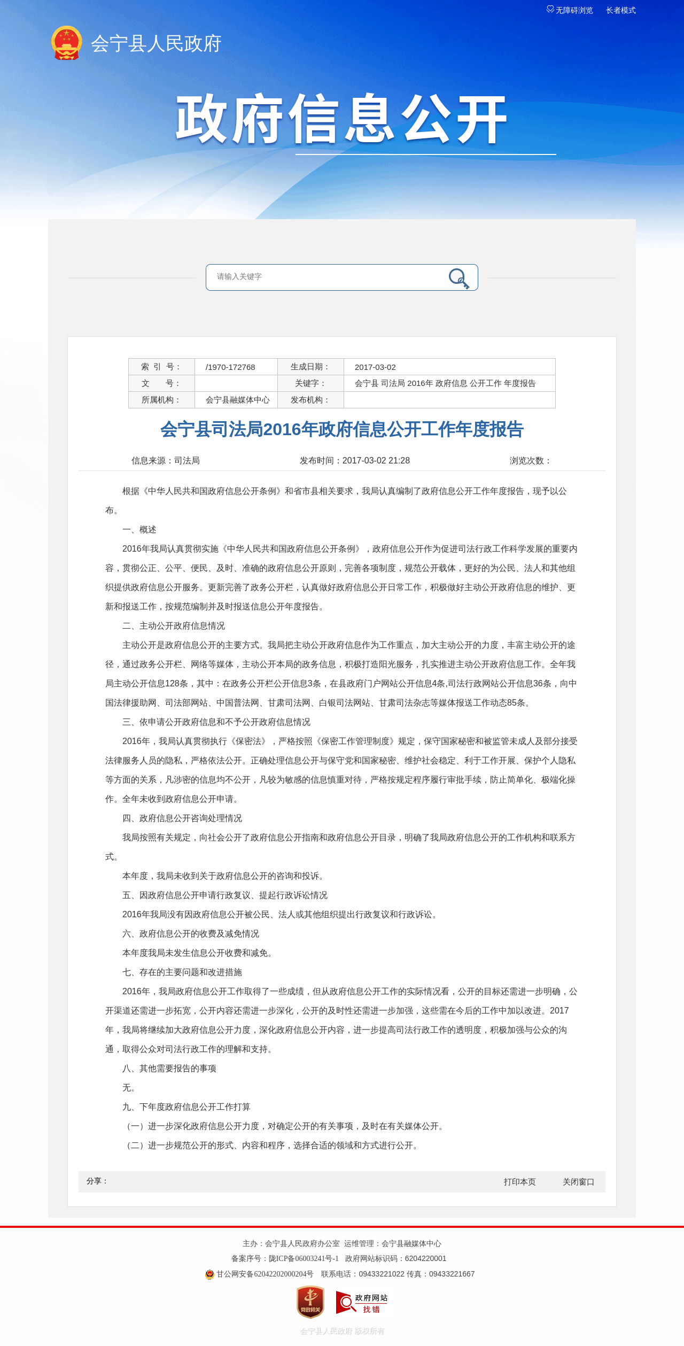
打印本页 (520, 1182)
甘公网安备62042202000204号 (265, 1274)
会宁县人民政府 (156, 43)
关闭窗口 (579, 1182)
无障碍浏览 (570, 10)
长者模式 (621, 10)
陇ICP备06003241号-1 (304, 1259)
